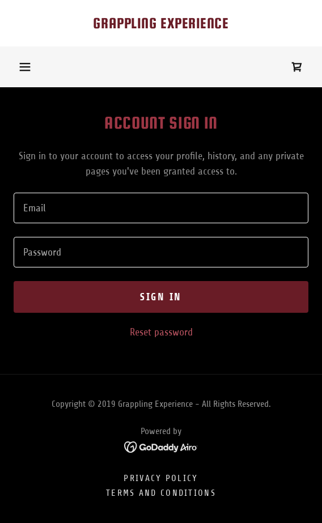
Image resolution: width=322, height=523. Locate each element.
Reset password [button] (161, 332)
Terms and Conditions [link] (161, 493)
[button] (25, 67)
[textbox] (161, 208)
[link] (161, 23)
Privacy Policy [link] (161, 478)
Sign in (161, 297)
